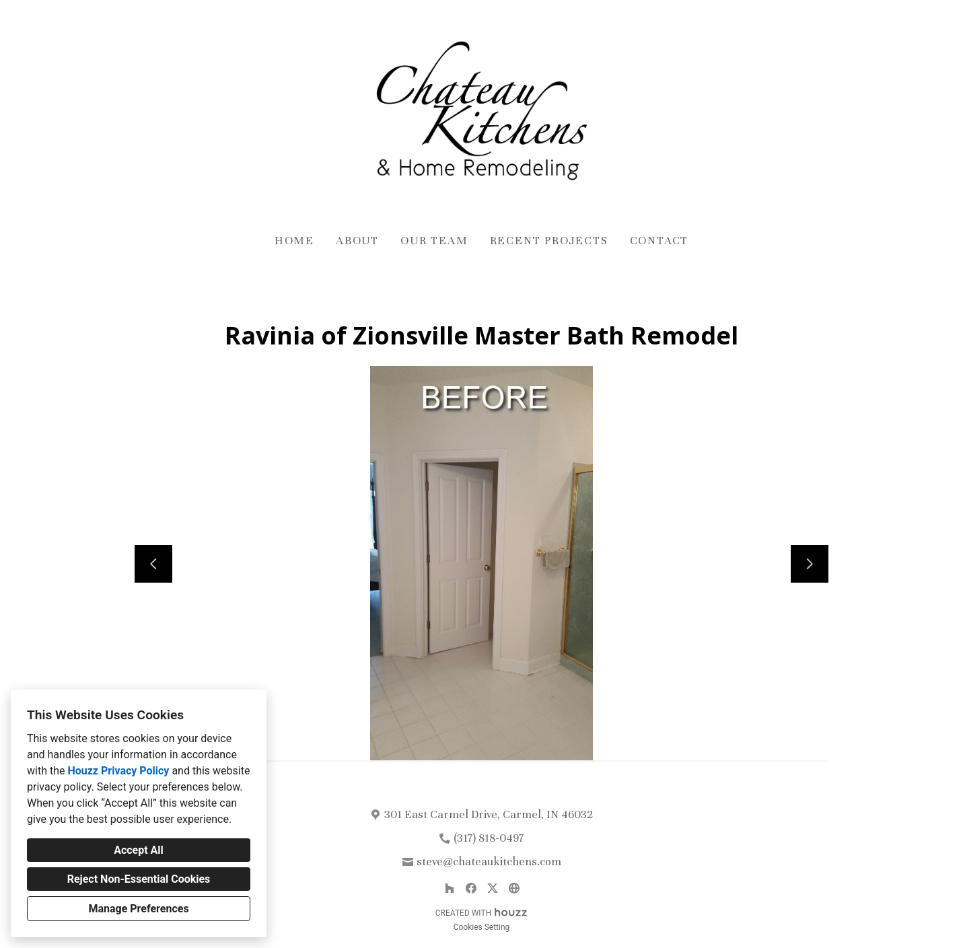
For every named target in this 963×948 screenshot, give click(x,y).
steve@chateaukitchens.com (489, 861)
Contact (659, 240)
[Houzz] (449, 888)
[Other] (514, 888)
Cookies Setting (482, 927)
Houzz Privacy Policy (118, 770)
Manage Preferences (138, 908)
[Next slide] (809, 564)
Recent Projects (549, 240)
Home (294, 240)
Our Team (434, 240)
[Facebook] (471, 888)
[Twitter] (492, 888)
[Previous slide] (153, 564)
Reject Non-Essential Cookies (139, 879)
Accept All (139, 850)
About (357, 240)
